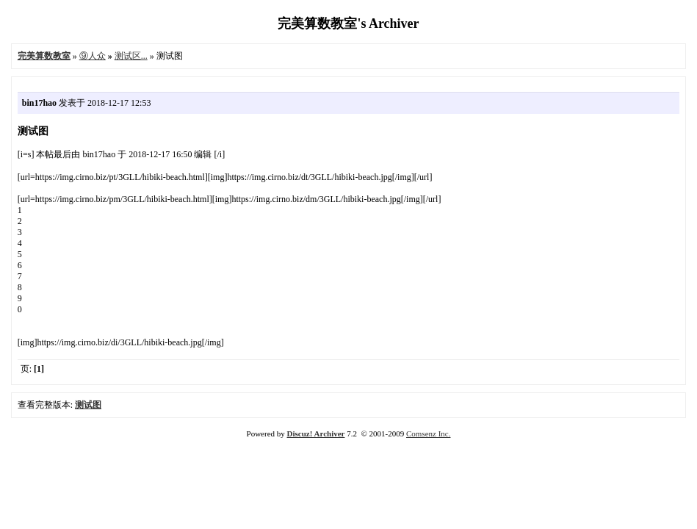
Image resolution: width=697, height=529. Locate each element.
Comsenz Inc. (428, 433)
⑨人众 (92, 56)
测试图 (88, 405)
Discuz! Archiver (316, 433)
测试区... (131, 56)
